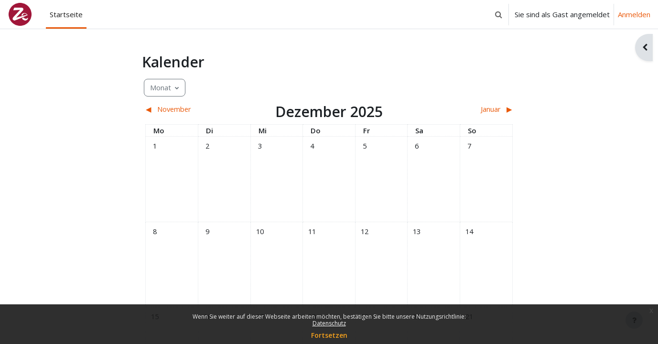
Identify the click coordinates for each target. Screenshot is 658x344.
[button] (498, 14)
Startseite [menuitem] (66, 14)
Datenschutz (329, 323)
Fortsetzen (329, 335)
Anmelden (634, 14)
